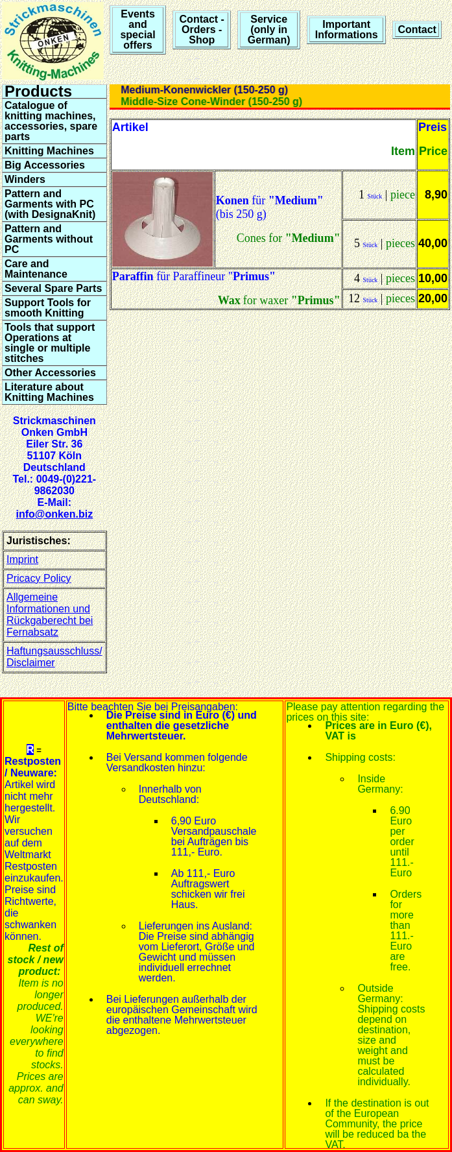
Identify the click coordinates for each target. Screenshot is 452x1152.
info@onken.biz (54, 514)
